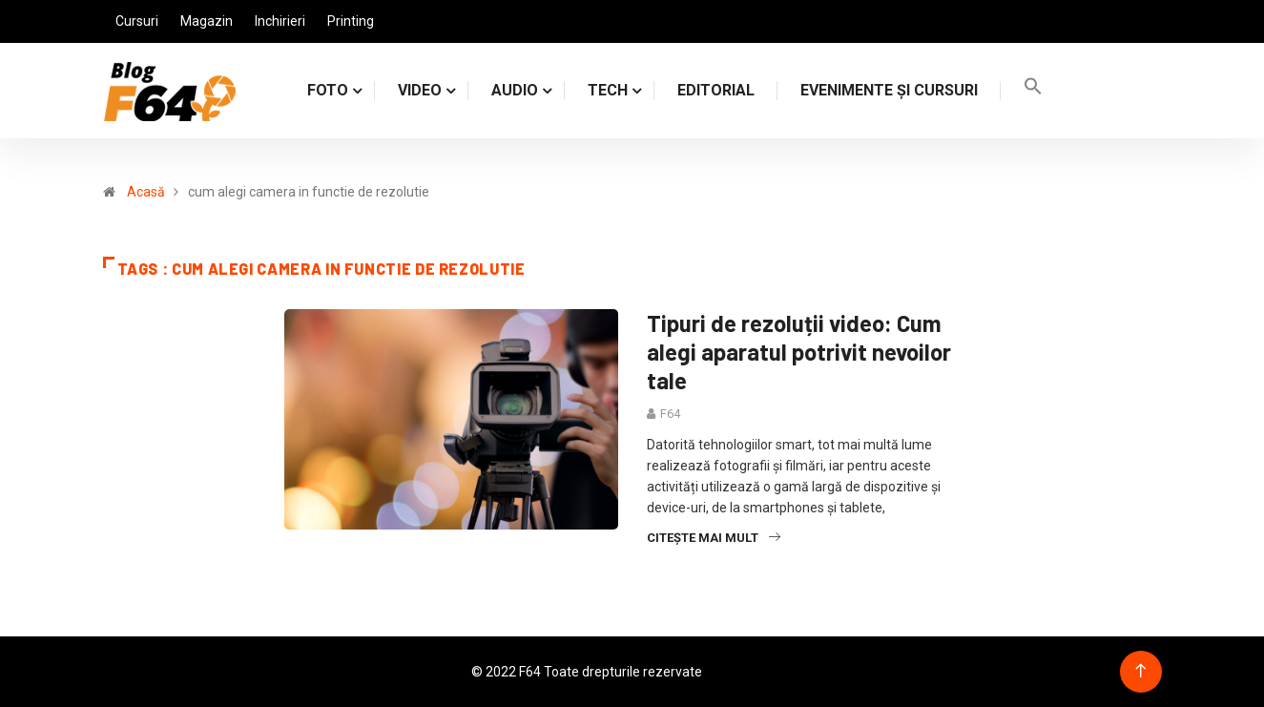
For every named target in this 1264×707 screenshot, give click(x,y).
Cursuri (136, 21)
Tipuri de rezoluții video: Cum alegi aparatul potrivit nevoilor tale (799, 351)
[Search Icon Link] (1033, 90)
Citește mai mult (713, 537)
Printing (350, 21)
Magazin (206, 21)
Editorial (716, 90)
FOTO (327, 90)
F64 (670, 413)
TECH (608, 90)
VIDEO (420, 90)
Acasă (146, 191)
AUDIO (514, 90)
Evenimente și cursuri (889, 90)
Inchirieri (280, 21)
